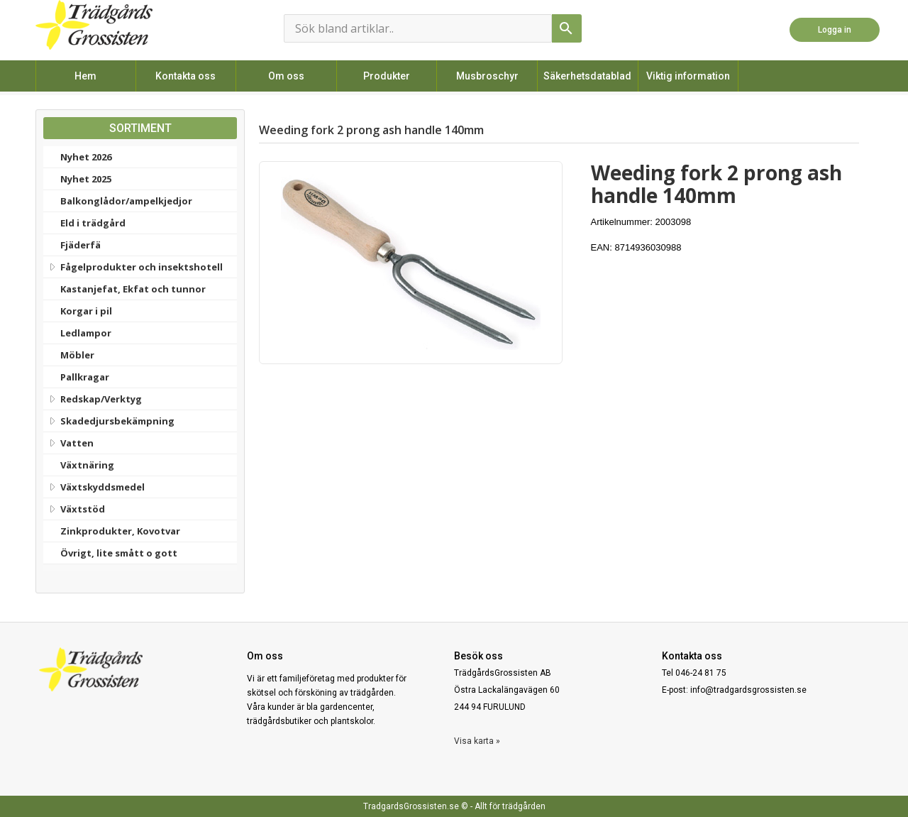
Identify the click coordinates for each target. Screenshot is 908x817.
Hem (85, 76)
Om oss (286, 76)
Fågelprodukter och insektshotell (135, 265)
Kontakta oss (185, 76)
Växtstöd (76, 507)
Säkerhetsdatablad (587, 76)
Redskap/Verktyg (94, 397)
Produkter (386, 76)
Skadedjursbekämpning (111, 419)
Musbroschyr (487, 76)
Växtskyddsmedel (96, 485)
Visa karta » (477, 741)
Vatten (70, 441)
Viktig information (688, 76)
